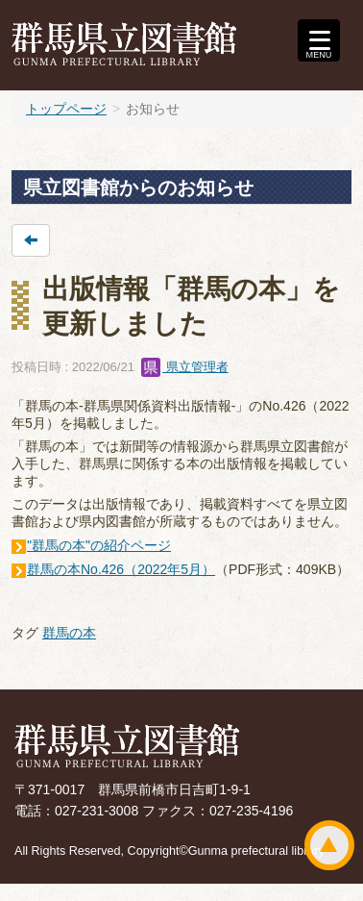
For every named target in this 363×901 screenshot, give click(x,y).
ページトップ (329, 845)
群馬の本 (69, 632)
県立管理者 (185, 367)
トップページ (66, 108)
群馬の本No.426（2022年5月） (121, 569)
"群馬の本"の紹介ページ (99, 545)
